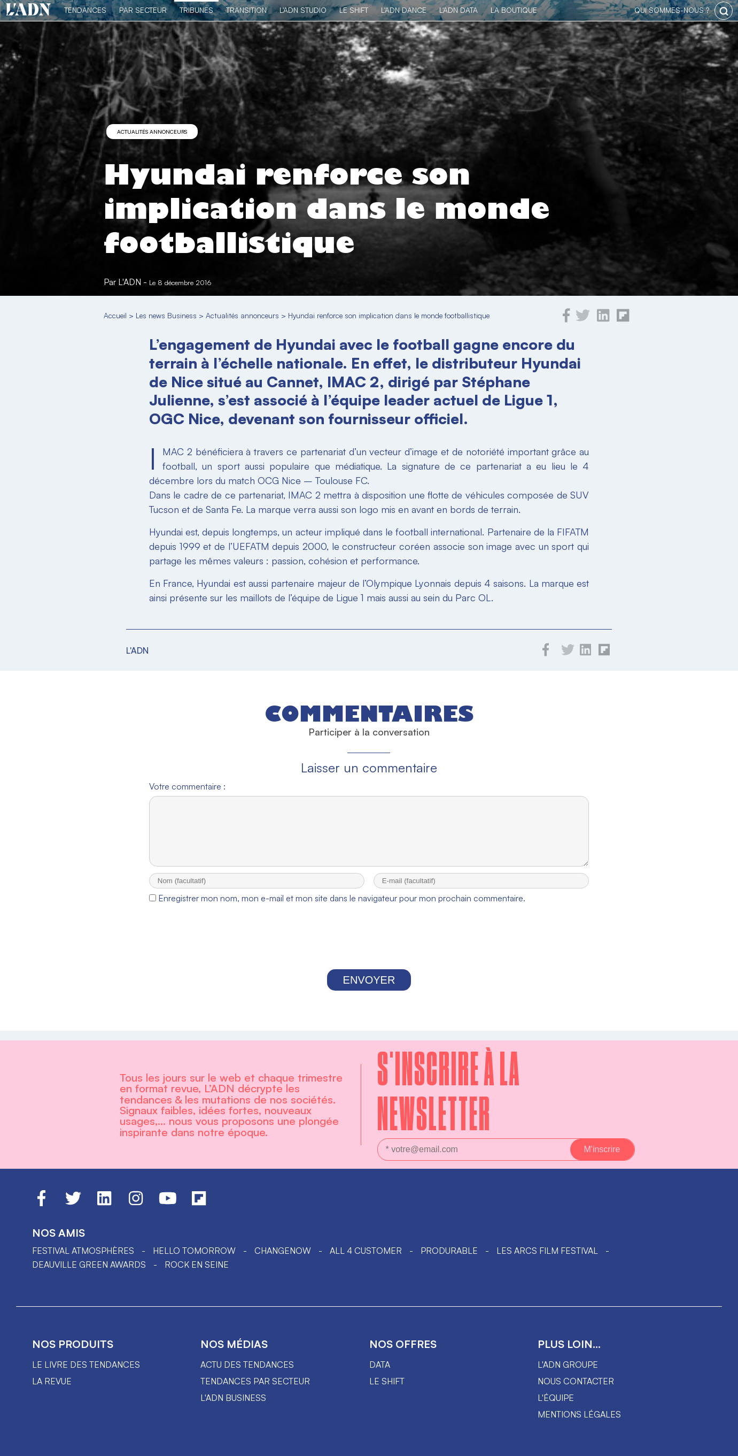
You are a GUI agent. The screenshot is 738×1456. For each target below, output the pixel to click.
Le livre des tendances (86, 1364)
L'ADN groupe (568, 1364)
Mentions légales (579, 1414)
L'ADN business (233, 1397)
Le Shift (353, 9)
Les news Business (166, 315)
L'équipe (556, 1397)
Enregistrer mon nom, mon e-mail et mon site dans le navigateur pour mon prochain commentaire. (341, 907)
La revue (52, 1381)
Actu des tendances (247, 1364)
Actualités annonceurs (152, 131)
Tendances (85, 9)
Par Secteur (143, 9)
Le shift (387, 1381)
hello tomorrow (194, 1250)
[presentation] (369, 949)
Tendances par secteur (255, 1381)
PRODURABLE (449, 1250)
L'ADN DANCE (403, 9)
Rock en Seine (197, 1264)
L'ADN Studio (303, 9)
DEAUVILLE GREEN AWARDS (89, 1264)
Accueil (115, 315)
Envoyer (369, 989)
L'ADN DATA (458, 9)
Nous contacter (576, 1381)
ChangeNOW (282, 1250)
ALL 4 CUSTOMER (366, 1250)
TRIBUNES (196, 9)
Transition (246, 9)
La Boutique (514, 9)
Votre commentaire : (187, 786)
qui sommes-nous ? (671, 9)
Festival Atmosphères (83, 1250)
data (379, 1364)
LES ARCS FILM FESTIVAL (547, 1250)
